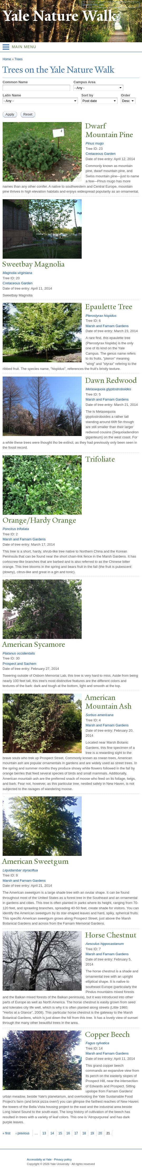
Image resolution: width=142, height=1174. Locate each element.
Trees (18, 59)
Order (125, 95)
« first (6, 1133)
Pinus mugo (95, 143)
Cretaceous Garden (100, 154)
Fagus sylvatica (97, 1043)
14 (52, 1133)
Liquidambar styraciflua (20, 870)
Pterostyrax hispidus (101, 316)
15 (60, 1133)
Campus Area (84, 82)
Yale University (9, 4)
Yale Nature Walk (59, 16)
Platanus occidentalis (19, 653)
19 (92, 1133)
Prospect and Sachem (19, 664)
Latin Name (12, 95)
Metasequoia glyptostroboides (108, 389)
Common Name (15, 82)
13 (44, 1133)
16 (68, 1133)
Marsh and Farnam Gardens (107, 326)
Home (7, 59)
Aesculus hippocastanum (105, 944)
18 (84, 1133)
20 (100, 1133)
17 (76, 1133)
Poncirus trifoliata (16, 529)
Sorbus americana (100, 715)
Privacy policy (63, 1159)
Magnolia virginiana (17, 273)
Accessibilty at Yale (39, 1159)
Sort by (87, 95)
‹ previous (23, 1133)
